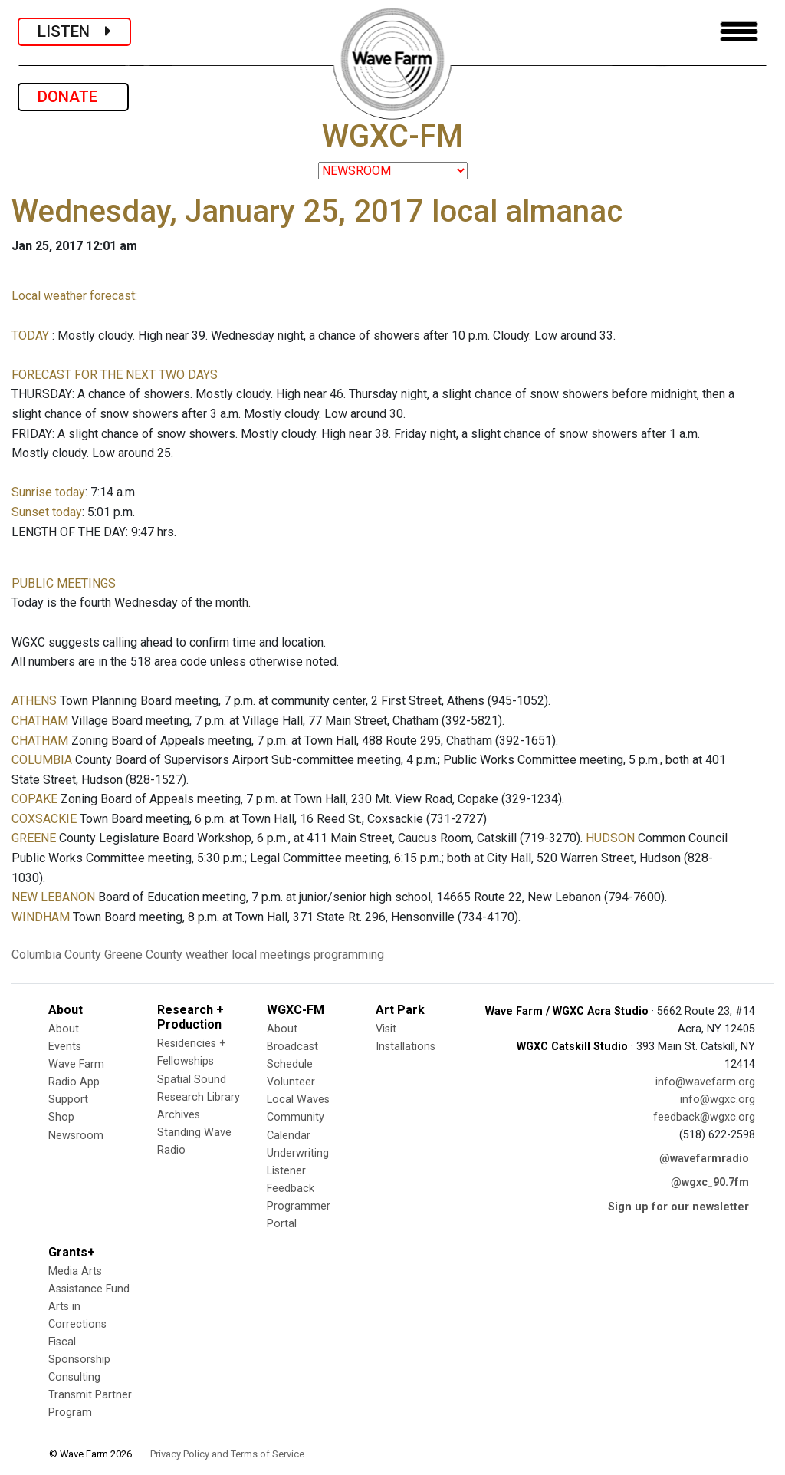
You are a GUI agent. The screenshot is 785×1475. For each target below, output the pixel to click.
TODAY (31, 335)
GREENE (33, 838)
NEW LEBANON (53, 897)
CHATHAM (39, 720)
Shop (61, 1117)
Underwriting (298, 1153)
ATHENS (34, 700)
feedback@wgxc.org (704, 1117)
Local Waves (298, 1099)
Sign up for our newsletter (678, 1206)
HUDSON (610, 838)
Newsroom (75, 1135)
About (63, 1028)
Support (68, 1099)
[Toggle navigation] (739, 31)
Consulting (74, 1377)
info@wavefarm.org (705, 1081)
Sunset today (46, 512)
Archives (178, 1114)
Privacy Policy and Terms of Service (227, 1454)
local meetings (271, 954)
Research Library (198, 1097)
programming (349, 954)
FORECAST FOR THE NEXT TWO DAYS (114, 374)
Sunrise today (48, 492)
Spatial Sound (191, 1079)
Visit (386, 1028)
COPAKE (34, 799)
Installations (405, 1046)
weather (207, 954)
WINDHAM (40, 917)
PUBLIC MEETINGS (63, 583)
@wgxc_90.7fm (710, 1182)
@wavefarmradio (704, 1158)
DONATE (73, 96)
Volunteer (291, 1081)
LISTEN (74, 31)
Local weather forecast (73, 295)
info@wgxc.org (717, 1099)
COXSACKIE (44, 819)
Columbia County (56, 954)
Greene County (143, 954)
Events (64, 1046)
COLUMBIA (41, 759)
